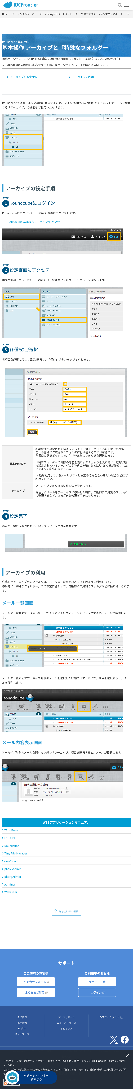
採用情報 (22, 1022)
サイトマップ (22, 1034)
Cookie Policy (106, 1060)
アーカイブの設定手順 (24, 77)
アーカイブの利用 (83, 77)
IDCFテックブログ (111, 1017)
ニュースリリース (66, 1022)
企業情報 (22, 1017)
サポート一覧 (97, 982)
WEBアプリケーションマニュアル (66, 822)
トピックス (66, 1028)
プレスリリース (66, 1017)
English (22, 1028)
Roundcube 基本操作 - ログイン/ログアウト (35, 222)
